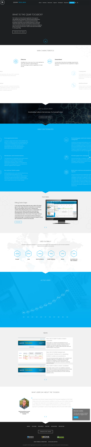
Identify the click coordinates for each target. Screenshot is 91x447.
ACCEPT (76, 417)
